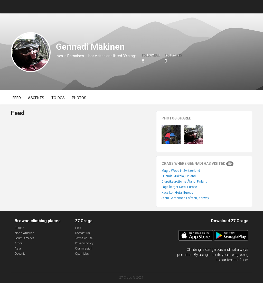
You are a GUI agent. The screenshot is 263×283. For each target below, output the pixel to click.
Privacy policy (84, 243)
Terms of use (83, 238)
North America (24, 233)
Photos (79, 98)
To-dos (58, 98)
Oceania (20, 253)
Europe (19, 228)
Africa (19, 243)
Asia (18, 248)
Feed (17, 98)
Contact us (82, 233)
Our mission (83, 248)
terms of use (237, 260)
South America (24, 238)
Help (78, 228)
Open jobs (82, 253)
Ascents (36, 98)
